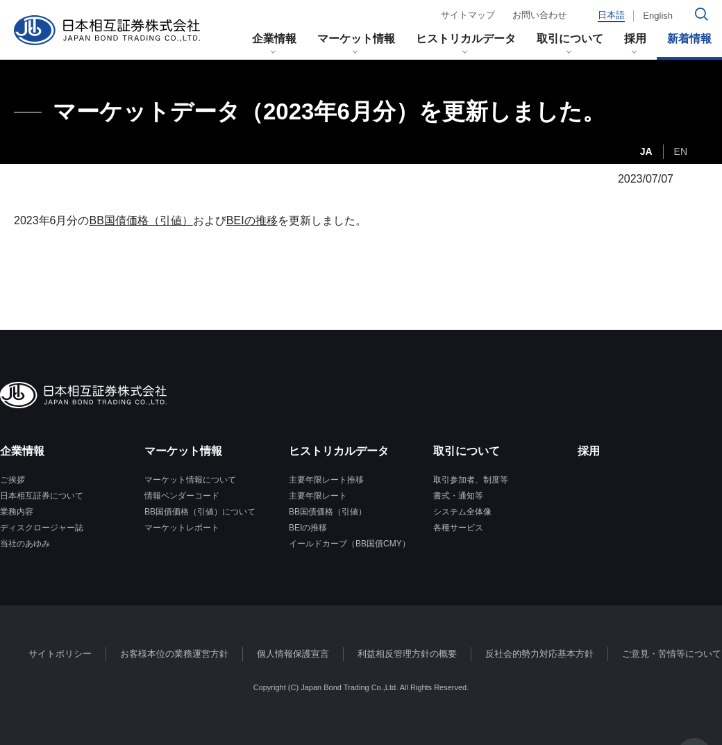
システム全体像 (462, 512)
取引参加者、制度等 (470, 480)
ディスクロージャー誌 (41, 528)
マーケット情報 (356, 38)
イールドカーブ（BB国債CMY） (349, 544)
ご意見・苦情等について (671, 653)
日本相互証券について (41, 496)
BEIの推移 (252, 220)
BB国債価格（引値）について (199, 512)
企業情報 (274, 38)
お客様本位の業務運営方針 (174, 653)
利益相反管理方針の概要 (407, 653)
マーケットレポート (181, 528)
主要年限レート (318, 496)
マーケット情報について (190, 480)
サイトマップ (468, 15)
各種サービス (458, 528)
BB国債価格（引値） (141, 220)
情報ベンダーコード (181, 496)
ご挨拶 (12, 480)
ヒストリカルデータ (466, 38)
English (658, 15)
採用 (635, 38)
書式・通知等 (458, 496)
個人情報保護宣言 (293, 653)
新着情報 (689, 38)
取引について (570, 38)
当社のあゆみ (25, 544)
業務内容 (16, 512)
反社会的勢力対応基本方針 (539, 653)
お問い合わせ (539, 15)
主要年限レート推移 (326, 480)
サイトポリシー (60, 653)
